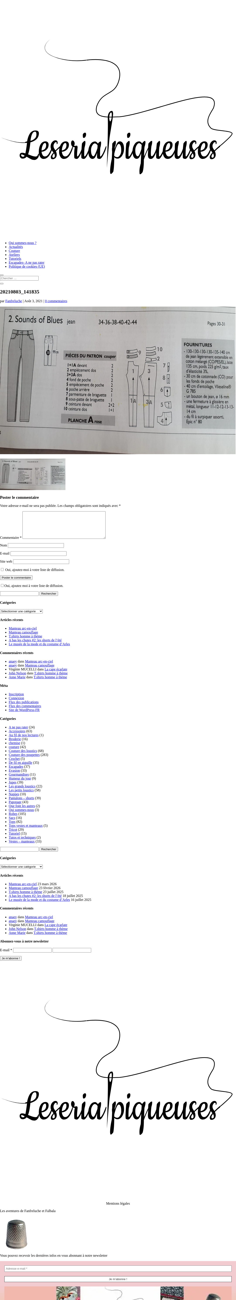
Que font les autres (22, 811)
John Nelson (17, 678)
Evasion (14, 776)
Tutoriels (15, 258)
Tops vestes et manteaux (26, 831)
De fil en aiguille (20, 768)
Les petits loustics (21, 795)
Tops (12, 827)
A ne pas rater (18, 732)
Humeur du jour (20, 783)
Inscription (16, 699)
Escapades (16, 772)
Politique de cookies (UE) (27, 266)
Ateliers (14, 255)
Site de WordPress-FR (24, 715)
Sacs (12, 823)
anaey (13, 666)
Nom (3, 550)
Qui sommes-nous (21, 815)
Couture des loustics (23, 756)
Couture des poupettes (24, 760)
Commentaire (11, 543)
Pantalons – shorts (21, 803)
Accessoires (17, 736)
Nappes (14, 799)
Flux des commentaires (25, 711)
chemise (14, 748)
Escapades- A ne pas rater (26, 262)
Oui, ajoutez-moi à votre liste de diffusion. (33, 575)
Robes (13, 819)
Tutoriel (14, 839)
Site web (6, 567)
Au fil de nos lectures (24, 740)
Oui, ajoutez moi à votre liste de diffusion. (32, 591)
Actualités (16, 247)
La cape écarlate (56, 674)
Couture (14, 251)
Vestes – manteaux (22, 846)
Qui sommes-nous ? (22, 243)
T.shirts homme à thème (25, 641)
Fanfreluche (13, 301)
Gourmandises (19, 780)
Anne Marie (17, 682)
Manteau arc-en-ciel (23, 633)
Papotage (15, 807)
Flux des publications (24, 707)
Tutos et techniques (22, 843)
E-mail (5, 558)
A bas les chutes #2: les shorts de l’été (35, 645)
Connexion (16, 703)
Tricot (13, 835)
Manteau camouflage (23, 637)
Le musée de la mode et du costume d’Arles (39, 649)
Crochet (14, 764)
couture (14, 752)
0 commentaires (56, 301)
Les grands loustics (22, 791)
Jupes (13, 787)
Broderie (15, 744)
